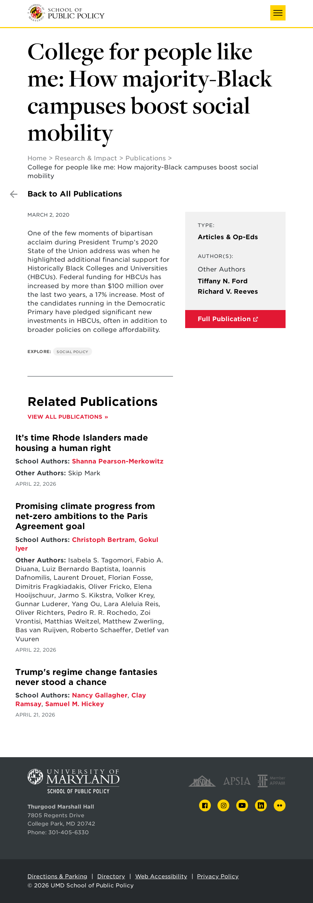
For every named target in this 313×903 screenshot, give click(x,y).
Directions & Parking (57, 876)
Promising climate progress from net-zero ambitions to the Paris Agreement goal (85, 516)
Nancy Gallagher (99, 695)
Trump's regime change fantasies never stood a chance (86, 677)
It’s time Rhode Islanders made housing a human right (81, 443)
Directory (111, 876)
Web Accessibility (161, 876)
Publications (145, 158)
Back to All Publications (74, 194)
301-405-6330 (68, 832)
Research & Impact (86, 158)
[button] (278, 12)
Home (37, 158)
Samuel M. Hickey (74, 704)
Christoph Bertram (103, 539)
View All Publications (64, 416)
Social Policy (73, 352)
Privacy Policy (218, 876)
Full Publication (224, 319)
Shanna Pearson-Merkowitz (118, 461)
